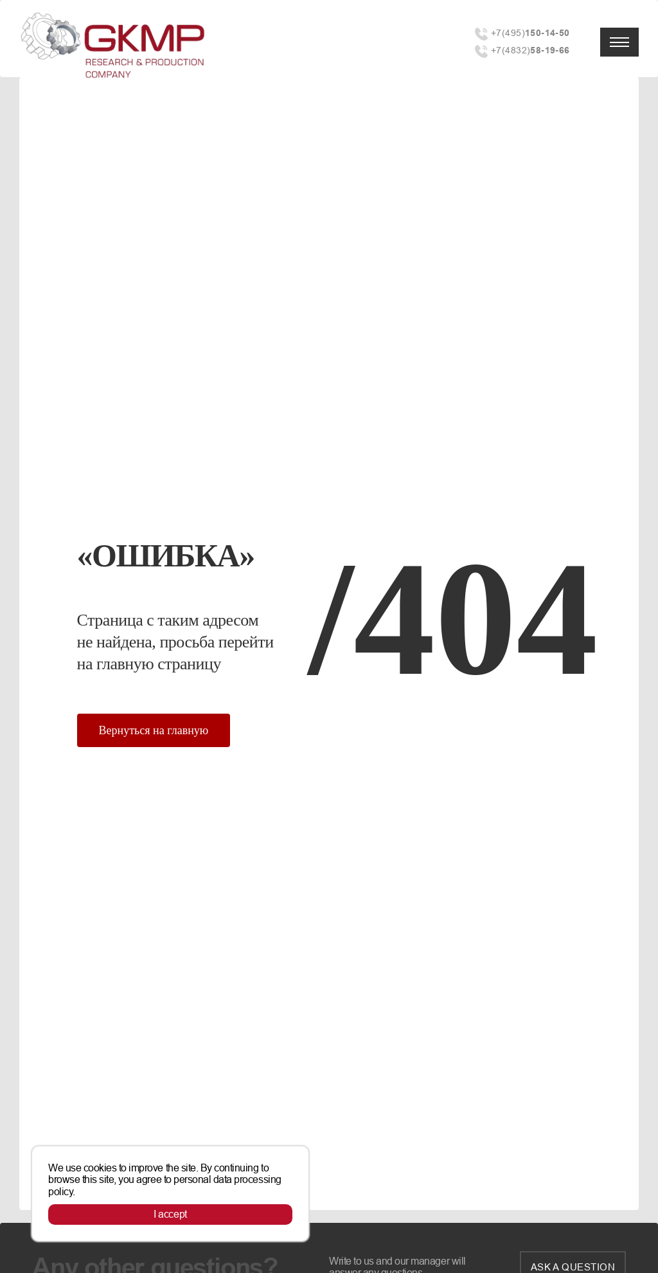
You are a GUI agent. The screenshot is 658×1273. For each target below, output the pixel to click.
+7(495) (530, 33)
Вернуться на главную (154, 730)
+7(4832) (530, 50)
